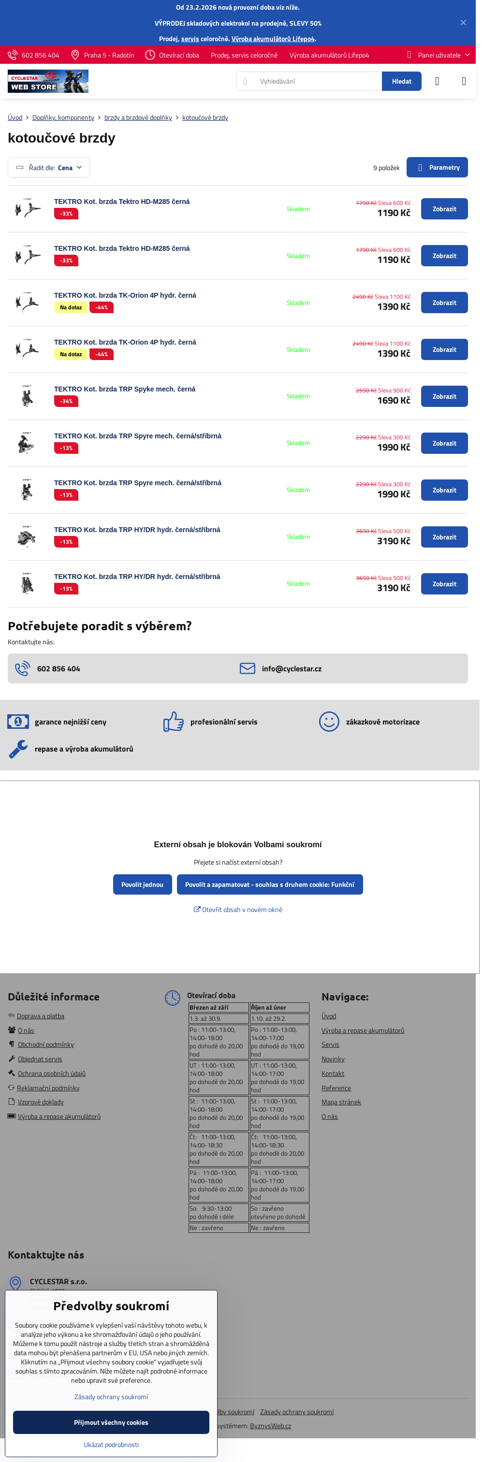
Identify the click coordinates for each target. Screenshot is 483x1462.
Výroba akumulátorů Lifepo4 (273, 38)
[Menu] (464, 81)
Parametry (437, 167)
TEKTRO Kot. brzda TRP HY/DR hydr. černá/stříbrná (137, 530)
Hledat (401, 81)
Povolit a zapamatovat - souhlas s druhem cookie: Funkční (269, 884)
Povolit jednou (142, 884)
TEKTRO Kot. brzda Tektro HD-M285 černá (122, 201)
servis (190, 38)
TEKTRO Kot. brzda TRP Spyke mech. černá (124, 389)
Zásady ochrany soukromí (297, 1411)
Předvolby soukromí (226, 1411)
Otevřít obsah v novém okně (238, 909)
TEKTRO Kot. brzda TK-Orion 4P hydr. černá (125, 295)
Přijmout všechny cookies (111, 1422)
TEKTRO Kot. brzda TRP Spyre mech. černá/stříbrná (137, 436)
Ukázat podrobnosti (111, 1444)
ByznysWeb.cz (270, 1425)
